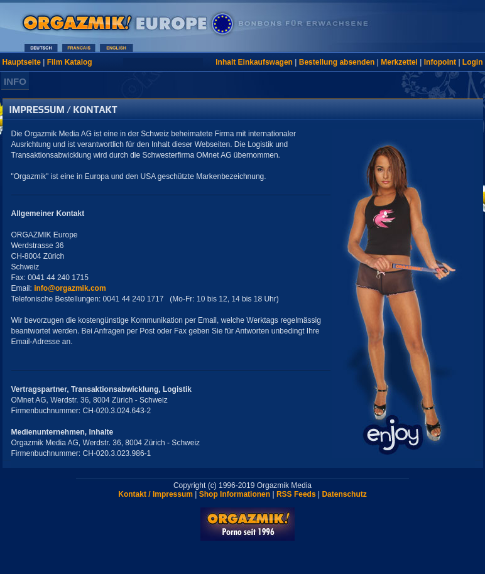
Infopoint (440, 62)
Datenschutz (344, 494)
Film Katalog (69, 62)
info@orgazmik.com (70, 288)
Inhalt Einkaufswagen (254, 62)
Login (472, 62)
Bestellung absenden (337, 62)
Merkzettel (399, 62)
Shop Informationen (234, 494)
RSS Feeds (296, 494)
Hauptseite (22, 62)
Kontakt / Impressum (155, 494)
